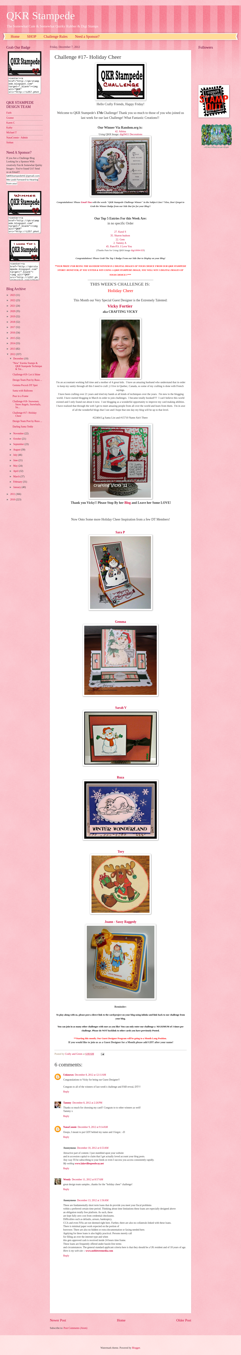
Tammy (67, 1102)
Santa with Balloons (23, 397)
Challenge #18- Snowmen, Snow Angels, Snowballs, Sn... (27, 411)
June (15, 467)
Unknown (68, 1074)
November (18, 440)
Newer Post (58, 1320)
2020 (13, 317)
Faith (8, 116)
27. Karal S (120, 231)
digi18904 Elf (137, 250)
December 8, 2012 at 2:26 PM (87, 1102)
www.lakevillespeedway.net (89, 1163)
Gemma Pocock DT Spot (25, 391)
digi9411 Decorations (131, 134)
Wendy (67, 1179)
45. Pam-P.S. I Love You (120, 246)
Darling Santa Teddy (23, 433)
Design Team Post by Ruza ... (27, 386)
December (18, 365)
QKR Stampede (40, 16)
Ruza (120, 777)
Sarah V (121, 708)
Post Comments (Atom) (75, 1328)
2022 (13, 307)
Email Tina (86, 202)
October (17, 445)
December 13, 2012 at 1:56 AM (93, 1200)
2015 (13, 344)
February (18, 488)
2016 (13, 339)
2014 (13, 350)
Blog (127, 503)
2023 (13, 301)
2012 (13, 360)
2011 (13, 500)
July (15, 461)
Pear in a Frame (20, 402)
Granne (10, 121)
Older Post (183, 1320)
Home (15, 36)
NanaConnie (70, 1127)
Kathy (9, 131)
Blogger (136, 1347)
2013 (13, 355)
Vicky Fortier (120, 306)
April (16, 477)
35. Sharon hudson (120, 235)
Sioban (9, 145)
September (18, 450)
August (17, 456)
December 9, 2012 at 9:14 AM (93, 1127)
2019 (13, 323)
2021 (13, 312)
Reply (66, 1091)
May (15, 472)
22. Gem (121, 239)
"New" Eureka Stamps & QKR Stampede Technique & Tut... (27, 372)
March (16, 483)
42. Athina (121, 131)
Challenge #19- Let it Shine (26, 381)
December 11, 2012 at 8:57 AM (87, 1179)
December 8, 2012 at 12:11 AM (90, 1074)
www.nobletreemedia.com (99, 1250)
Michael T (11, 135)
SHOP (31, 36)
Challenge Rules (56, 36)
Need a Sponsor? (87, 36)
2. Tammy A (120, 242)
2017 (13, 333)
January (17, 493)
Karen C (10, 126)
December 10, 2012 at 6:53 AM (93, 1148)
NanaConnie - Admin (17, 141)
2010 (13, 506)
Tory (121, 851)
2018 (13, 328)
